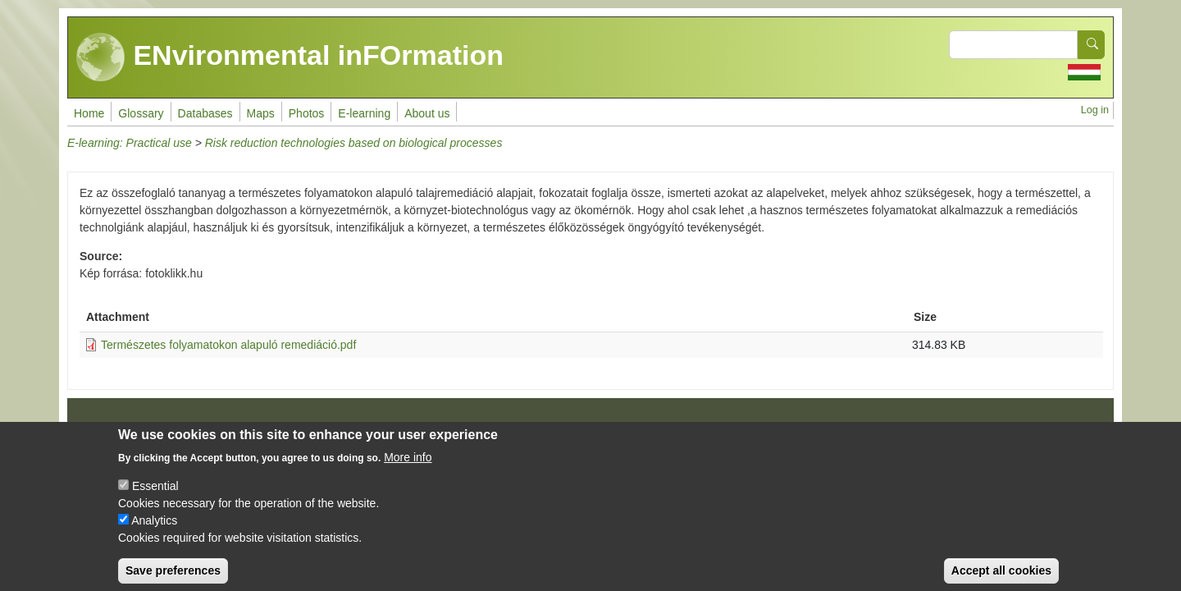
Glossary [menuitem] (140, 113)
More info (407, 468)
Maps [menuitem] (261, 113)
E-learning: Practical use (129, 142)
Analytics (154, 531)
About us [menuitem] (426, 113)
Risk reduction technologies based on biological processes (354, 142)
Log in (1095, 110)
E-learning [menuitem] (364, 113)
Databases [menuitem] (205, 113)
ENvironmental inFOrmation (290, 57)
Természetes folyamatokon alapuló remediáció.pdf (228, 344)
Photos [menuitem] (307, 113)
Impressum (112, 429)
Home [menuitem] (89, 113)
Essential (155, 497)
